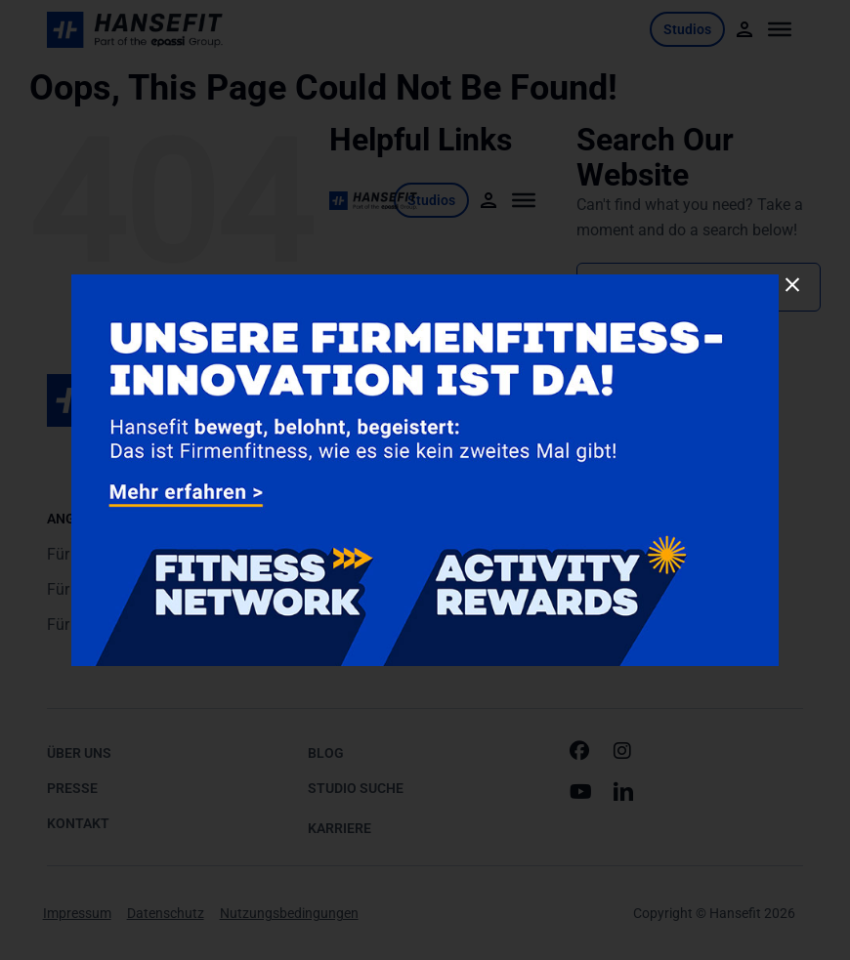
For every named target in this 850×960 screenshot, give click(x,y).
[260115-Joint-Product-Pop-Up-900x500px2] (424, 281)
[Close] (792, 285)
